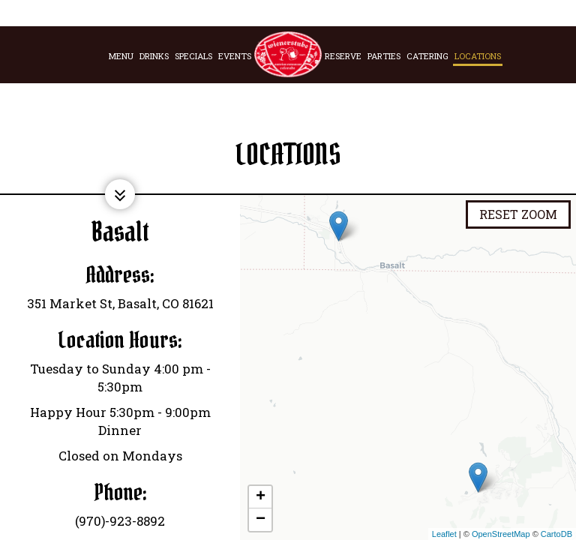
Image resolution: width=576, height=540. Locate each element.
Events (234, 56)
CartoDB (556, 534)
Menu (121, 56)
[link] (288, 55)
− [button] (261, 519)
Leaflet (444, 534)
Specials (193, 56)
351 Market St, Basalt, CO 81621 (120, 303)
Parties (384, 56)
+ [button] (261, 497)
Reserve (343, 56)
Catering (427, 56)
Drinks (154, 56)
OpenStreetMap (501, 534)
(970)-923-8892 (120, 521)
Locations (477, 56)
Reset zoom (518, 214)
